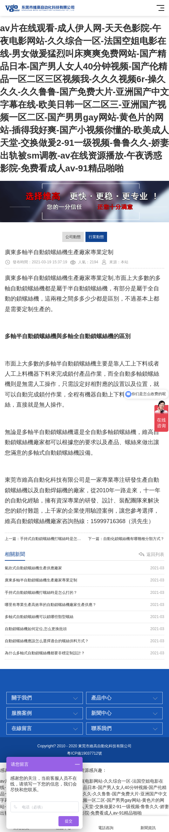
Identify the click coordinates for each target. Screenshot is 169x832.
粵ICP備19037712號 (84, 753)
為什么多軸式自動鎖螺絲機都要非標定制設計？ (84, 653)
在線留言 (21, 740)
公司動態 (73, 237)
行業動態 (96, 237)
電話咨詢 (105, 824)
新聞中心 (101, 725)
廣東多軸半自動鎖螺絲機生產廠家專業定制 (84, 580)
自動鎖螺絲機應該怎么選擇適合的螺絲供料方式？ (84, 641)
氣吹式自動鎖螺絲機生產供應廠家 (84, 568)
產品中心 (101, 710)
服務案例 (21, 725)
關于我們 (21, 710)
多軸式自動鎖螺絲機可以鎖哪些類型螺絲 (84, 617)
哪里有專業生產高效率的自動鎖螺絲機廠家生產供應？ (84, 605)
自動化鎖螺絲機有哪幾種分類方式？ (133, 539)
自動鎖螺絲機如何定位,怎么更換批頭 (84, 629)
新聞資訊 (148, 824)
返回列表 (155, 554)
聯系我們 (101, 740)
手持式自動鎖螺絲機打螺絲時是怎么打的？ (56, 539)
